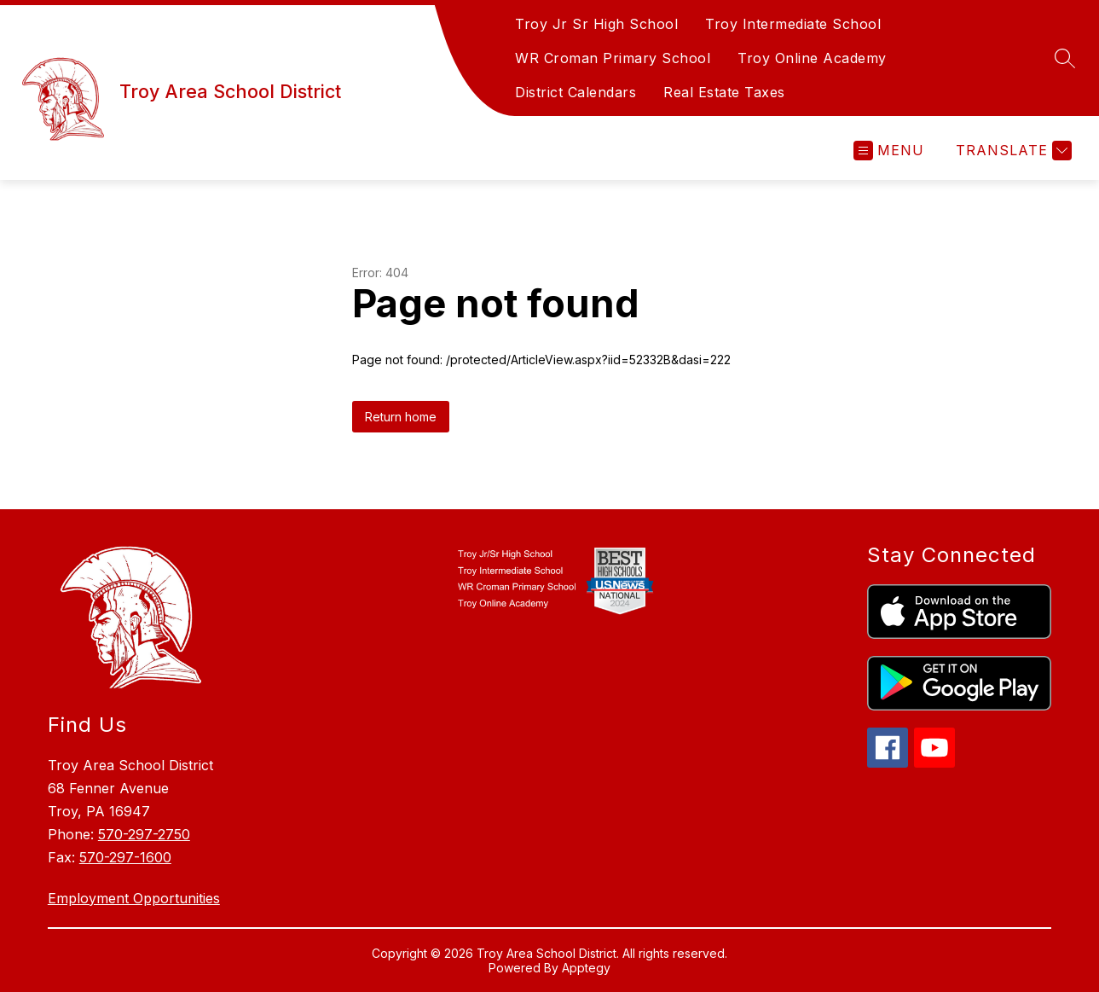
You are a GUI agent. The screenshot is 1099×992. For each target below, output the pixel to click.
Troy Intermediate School (793, 23)
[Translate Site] (1012, 150)
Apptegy (586, 967)
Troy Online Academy (812, 58)
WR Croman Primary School (612, 58)
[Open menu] (888, 150)
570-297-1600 (125, 857)
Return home (401, 416)
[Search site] (1065, 58)
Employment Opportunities (134, 898)
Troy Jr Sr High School (596, 23)
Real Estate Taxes (724, 92)
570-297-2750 (144, 834)
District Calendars (575, 92)
